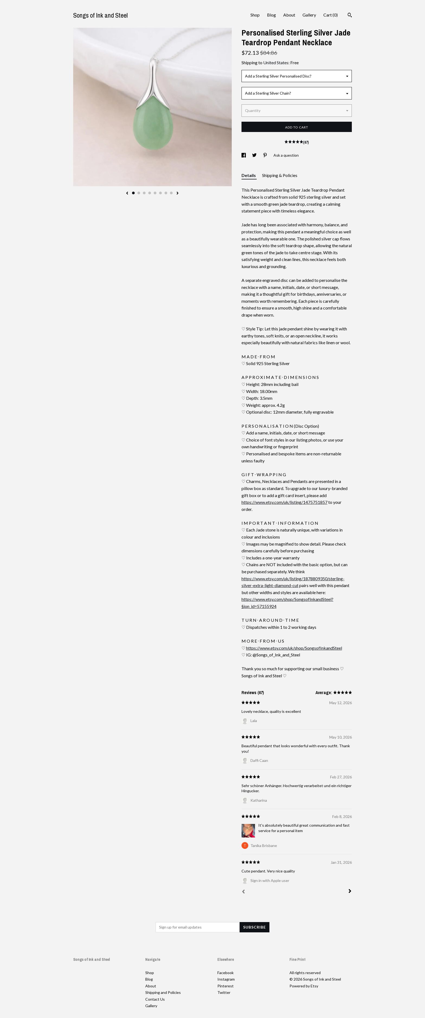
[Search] (350, 16)
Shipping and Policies (163, 992)
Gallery (309, 14)
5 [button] (155, 193)
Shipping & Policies (279, 175)
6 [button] (160, 193)
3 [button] (144, 193)
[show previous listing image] (127, 193)
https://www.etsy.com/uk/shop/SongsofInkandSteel (294, 647)
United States (275, 62)
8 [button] (171, 193)
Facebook (225, 972)
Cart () (330, 14)
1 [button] (133, 193)
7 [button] (166, 193)
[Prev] (243, 892)
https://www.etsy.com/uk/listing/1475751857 (284, 502)
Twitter (223, 992)
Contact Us (155, 999)
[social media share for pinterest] (265, 155)
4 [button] (149, 193)
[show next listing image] (177, 193)
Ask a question (286, 155)
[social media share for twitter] (254, 155)
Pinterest (225, 986)
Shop (255, 14)
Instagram (226, 979)
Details (249, 175)
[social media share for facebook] (244, 155)
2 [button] (138, 193)
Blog (271, 14)
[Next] (350, 891)
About (289, 14)
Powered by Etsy (303, 986)
